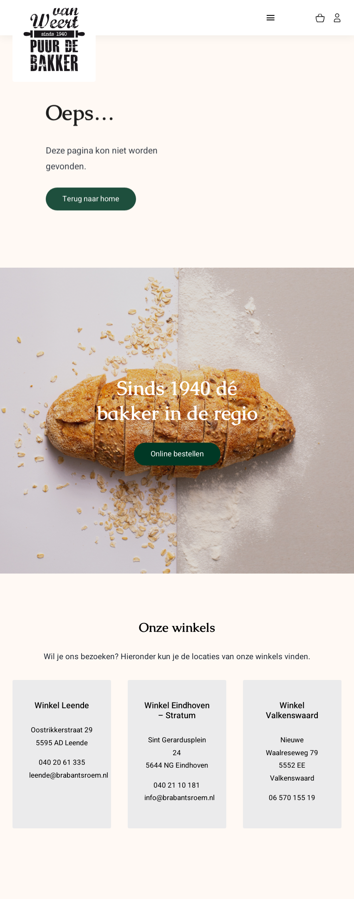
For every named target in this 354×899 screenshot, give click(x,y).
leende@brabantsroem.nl (68, 775)
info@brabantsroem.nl (179, 798)
